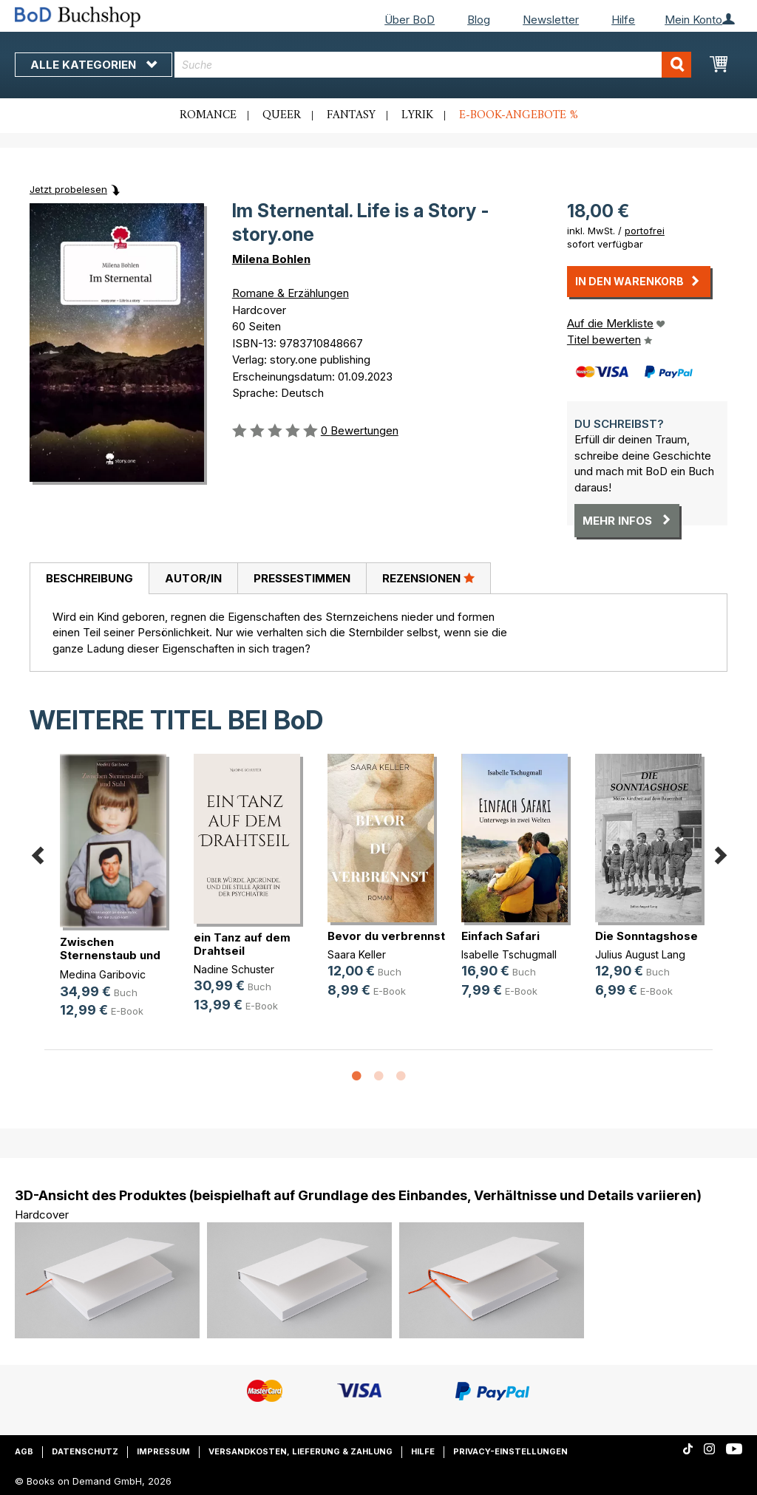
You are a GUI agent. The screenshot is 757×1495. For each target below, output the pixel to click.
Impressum (163, 1451)
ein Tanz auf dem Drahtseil (242, 944)
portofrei (645, 230)
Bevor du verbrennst (386, 936)
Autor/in (193, 578)
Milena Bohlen (271, 259)
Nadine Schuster (234, 969)
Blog (478, 20)
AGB (24, 1451)
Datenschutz (85, 1451)
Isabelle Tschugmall (509, 954)
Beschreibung (89, 578)
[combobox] (432, 65)
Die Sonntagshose (646, 936)
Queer (281, 115)
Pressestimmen (302, 578)
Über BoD (409, 20)
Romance (208, 115)
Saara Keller (356, 954)
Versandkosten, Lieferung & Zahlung (300, 1451)
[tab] (89, 578)
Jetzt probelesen (68, 189)
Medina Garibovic (103, 974)
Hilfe (623, 20)
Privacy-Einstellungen (510, 1451)
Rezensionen (428, 578)
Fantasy (351, 115)
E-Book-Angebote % (518, 115)
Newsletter (551, 20)
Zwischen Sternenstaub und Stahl (110, 955)
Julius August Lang (640, 954)
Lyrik (417, 115)
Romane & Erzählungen (290, 293)
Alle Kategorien (93, 65)
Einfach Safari (500, 936)
